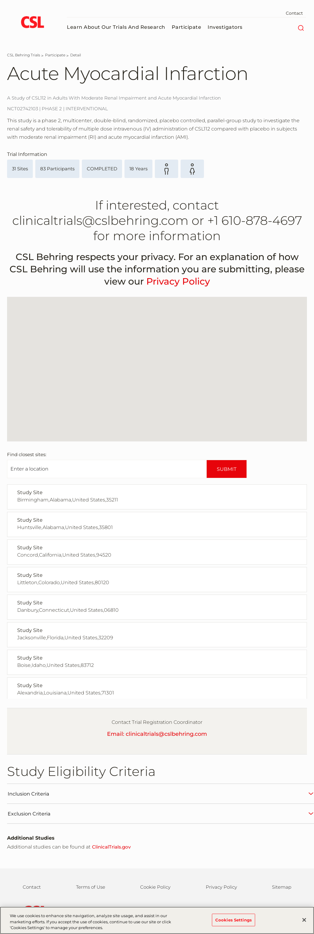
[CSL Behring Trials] (23, 55)
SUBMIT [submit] (226, 469)
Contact (294, 13)
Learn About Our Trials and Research (116, 27)
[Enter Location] (106, 469)
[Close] (304, 920)
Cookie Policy (155, 887)
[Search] (300, 27)
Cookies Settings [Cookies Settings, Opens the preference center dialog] (233, 919)
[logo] (32, 23)
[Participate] (55, 55)
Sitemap (281, 887)
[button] (81, 385)
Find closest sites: (26, 454)
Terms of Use (90, 887)
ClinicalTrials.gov (111, 847)
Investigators (225, 27)
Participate (186, 27)
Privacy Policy (178, 281)
